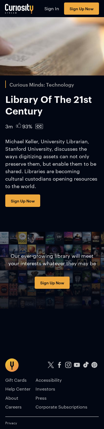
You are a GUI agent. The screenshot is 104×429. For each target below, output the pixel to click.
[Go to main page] (19, 8)
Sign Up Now (81, 8)
